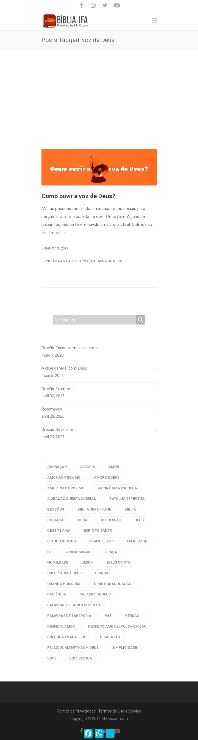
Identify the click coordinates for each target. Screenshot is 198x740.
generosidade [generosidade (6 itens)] (78, 552)
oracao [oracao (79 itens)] (102, 573)
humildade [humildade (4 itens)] (57, 562)
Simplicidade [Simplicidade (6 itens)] (124, 647)
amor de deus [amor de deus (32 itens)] (106, 477)
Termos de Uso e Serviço (119, 711)
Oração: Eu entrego (58, 389)
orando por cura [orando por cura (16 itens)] (63, 584)
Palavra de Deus (106, 261)
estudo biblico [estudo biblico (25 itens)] (61, 541)
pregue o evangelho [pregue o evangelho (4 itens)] (67, 637)
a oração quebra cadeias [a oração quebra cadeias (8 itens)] (71, 499)
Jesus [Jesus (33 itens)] (87, 562)
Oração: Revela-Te (57, 429)
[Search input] (96, 320)
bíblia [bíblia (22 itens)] (130, 509)
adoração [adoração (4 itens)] (57, 467)
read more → (53, 232)
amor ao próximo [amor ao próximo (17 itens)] (63, 477)
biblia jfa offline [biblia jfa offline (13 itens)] (94, 509)
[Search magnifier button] (140, 320)
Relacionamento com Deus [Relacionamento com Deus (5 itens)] (73, 647)
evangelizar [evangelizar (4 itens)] (101, 541)
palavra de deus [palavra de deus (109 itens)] (95, 594)
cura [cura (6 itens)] (82, 520)
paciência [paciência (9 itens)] (56, 594)
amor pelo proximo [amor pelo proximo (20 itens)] (65, 488)
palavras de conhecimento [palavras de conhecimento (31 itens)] (73, 605)
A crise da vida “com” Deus (64, 368)
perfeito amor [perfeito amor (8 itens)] (61, 626)
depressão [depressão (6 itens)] (111, 520)
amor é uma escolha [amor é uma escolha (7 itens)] (117, 488)
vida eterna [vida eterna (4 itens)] (80, 658)
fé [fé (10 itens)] (49, 552)
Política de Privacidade (76, 711)
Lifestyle (80, 261)
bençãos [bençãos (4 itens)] (55, 509)
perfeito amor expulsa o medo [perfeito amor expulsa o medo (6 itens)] (117, 626)
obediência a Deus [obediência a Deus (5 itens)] (64, 573)
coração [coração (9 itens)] (55, 520)
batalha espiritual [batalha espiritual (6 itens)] (127, 499)
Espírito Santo (55, 261)
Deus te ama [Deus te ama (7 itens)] (58, 530)
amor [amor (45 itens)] (113, 467)
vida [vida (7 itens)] (51, 658)
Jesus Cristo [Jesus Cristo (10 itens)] (118, 562)
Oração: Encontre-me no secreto (69, 348)
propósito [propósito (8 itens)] (110, 637)
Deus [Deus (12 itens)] (139, 520)
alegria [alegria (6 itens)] (87, 467)
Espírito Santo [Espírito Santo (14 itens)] (98, 530)
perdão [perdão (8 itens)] (132, 616)
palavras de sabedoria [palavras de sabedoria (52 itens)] (69, 616)
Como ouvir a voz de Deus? (78, 196)
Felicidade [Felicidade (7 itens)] (137, 541)
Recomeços (51, 409)
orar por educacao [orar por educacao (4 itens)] (112, 584)
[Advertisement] (99, 91)
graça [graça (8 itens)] (111, 552)
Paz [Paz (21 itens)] (108, 616)
